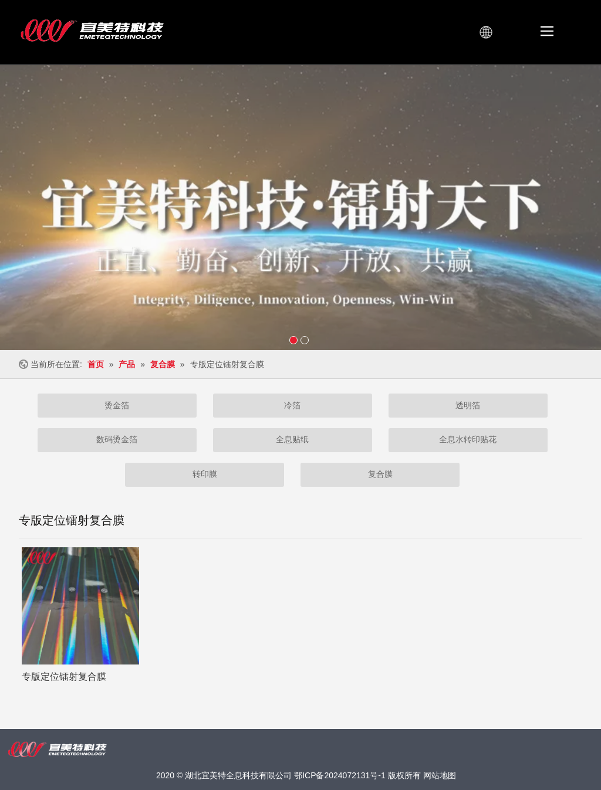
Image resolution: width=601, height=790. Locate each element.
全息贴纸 (292, 439)
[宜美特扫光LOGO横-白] (57, 749)
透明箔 (467, 405)
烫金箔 (116, 405)
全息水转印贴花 (468, 439)
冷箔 (292, 405)
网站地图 (439, 775)
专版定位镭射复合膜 (64, 676)
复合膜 (380, 474)
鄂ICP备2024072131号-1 (340, 775)
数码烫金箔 (116, 439)
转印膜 (205, 474)
